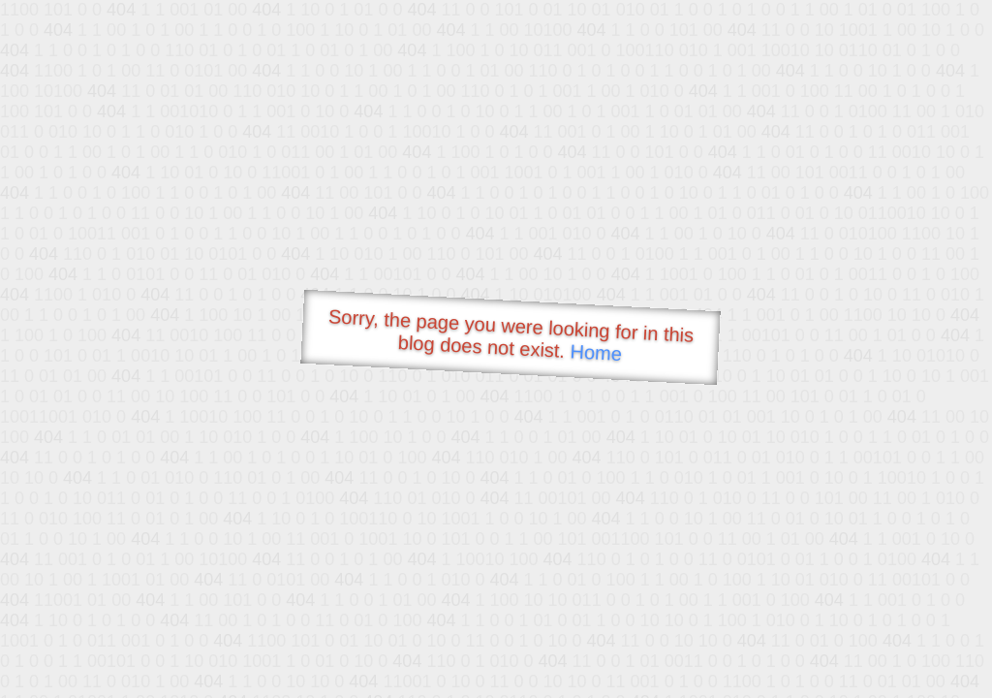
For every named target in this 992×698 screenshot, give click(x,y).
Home (596, 352)
